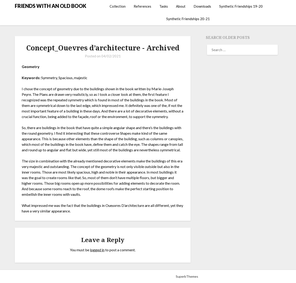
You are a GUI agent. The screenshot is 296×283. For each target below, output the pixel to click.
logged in (97, 250)
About (180, 6)
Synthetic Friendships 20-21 (188, 19)
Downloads (202, 6)
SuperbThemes (187, 276)
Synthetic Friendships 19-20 (241, 6)
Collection (118, 6)
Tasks (163, 6)
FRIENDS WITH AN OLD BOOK (50, 6)
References (142, 6)
